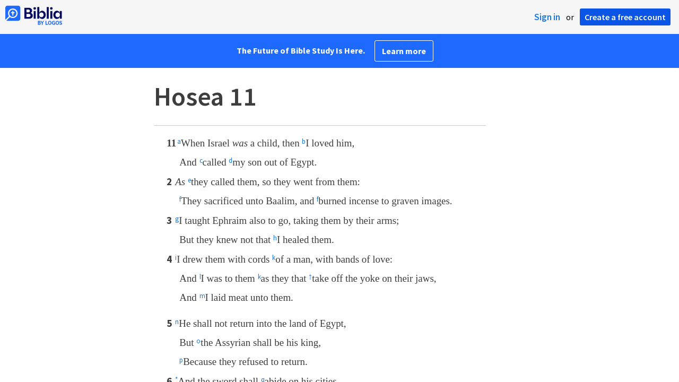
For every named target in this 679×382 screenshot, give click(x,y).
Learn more (404, 51)
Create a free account (625, 17)
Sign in (547, 17)
